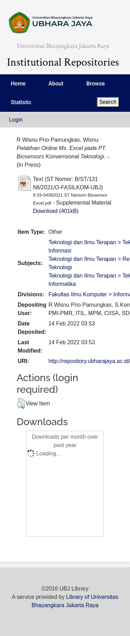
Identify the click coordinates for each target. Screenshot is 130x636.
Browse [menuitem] (95, 83)
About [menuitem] (56, 83)
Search (107, 102)
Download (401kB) (56, 211)
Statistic (21, 102)
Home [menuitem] (18, 83)
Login (16, 119)
